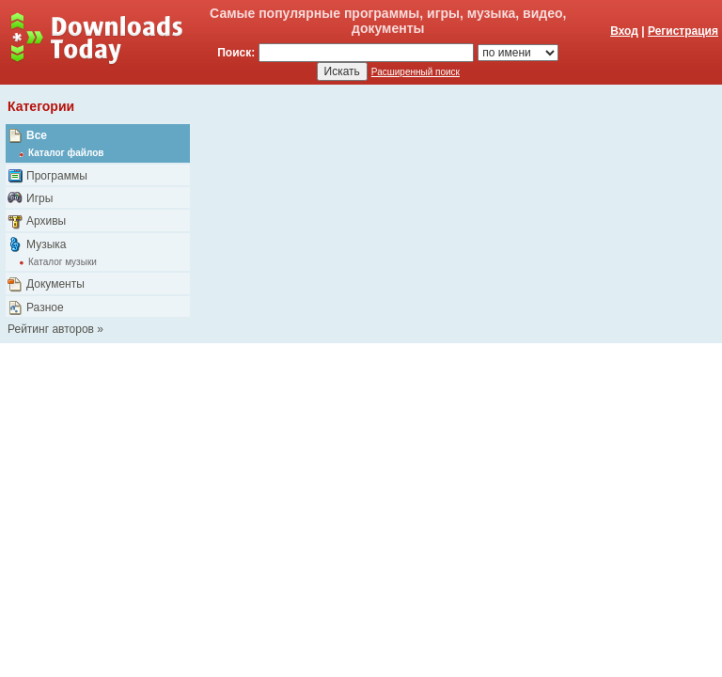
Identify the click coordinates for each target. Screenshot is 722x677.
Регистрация (683, 31)
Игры (39, 198)
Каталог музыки (62, 262)
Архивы (46, 221)
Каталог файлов (65, 153)
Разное (45, 307)
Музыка (46, 244)
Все (36, 135)
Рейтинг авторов (51, 329)
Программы (56, 175)
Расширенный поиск (415, 72)
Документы (55, 284)
